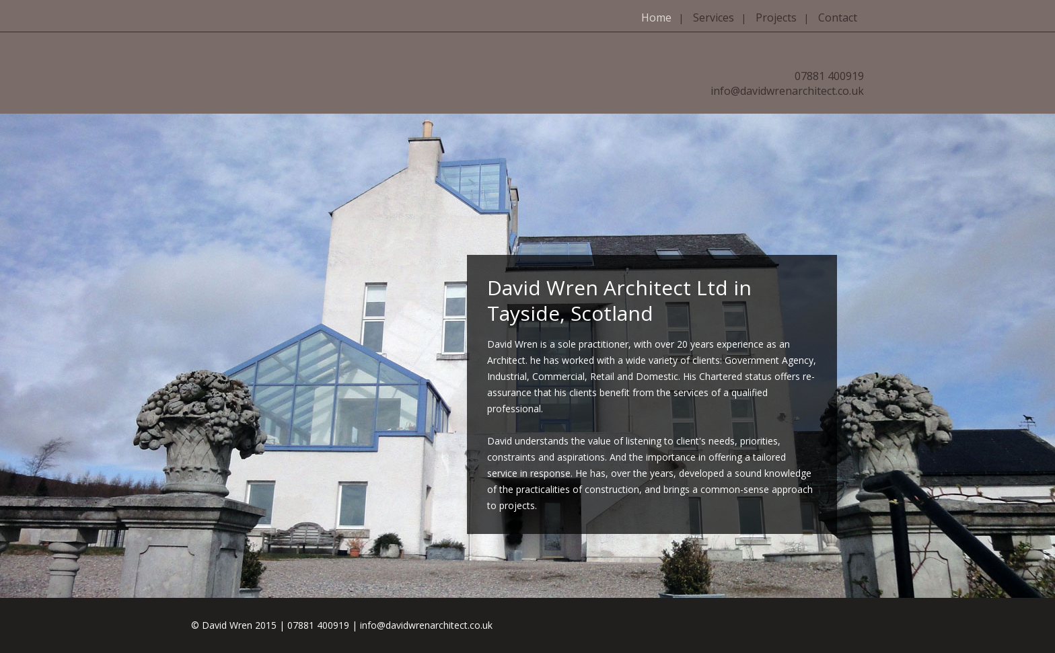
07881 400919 (829, 76)
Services (713, 17)
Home (656, 17)
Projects (776, 17)
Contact (837, 17)
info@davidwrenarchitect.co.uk (787, 90)
